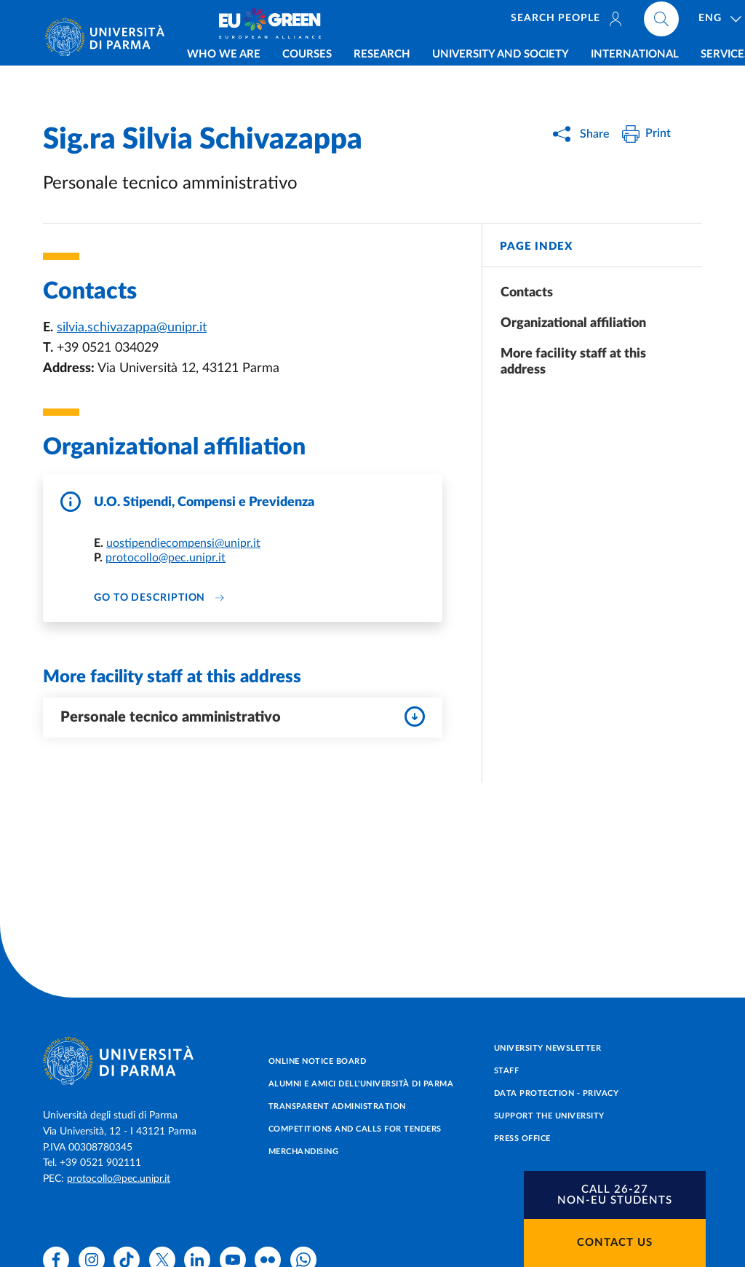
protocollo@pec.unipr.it (165, 558)
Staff (506, 1071)
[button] (615, 1195)
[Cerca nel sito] (690, 21)
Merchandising (303, 1152)
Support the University (549, 1116)
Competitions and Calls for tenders (355, 1129)
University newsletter (548, 1048)
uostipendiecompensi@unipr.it (183, 543)
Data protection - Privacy (556, 1093)
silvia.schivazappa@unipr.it (132, 327)
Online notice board (317, 1061)
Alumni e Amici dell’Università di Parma (361, 1084)
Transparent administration (337, 1106)
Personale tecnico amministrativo (242, 716)
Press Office (522, 1138)
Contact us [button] (615, 1242)
